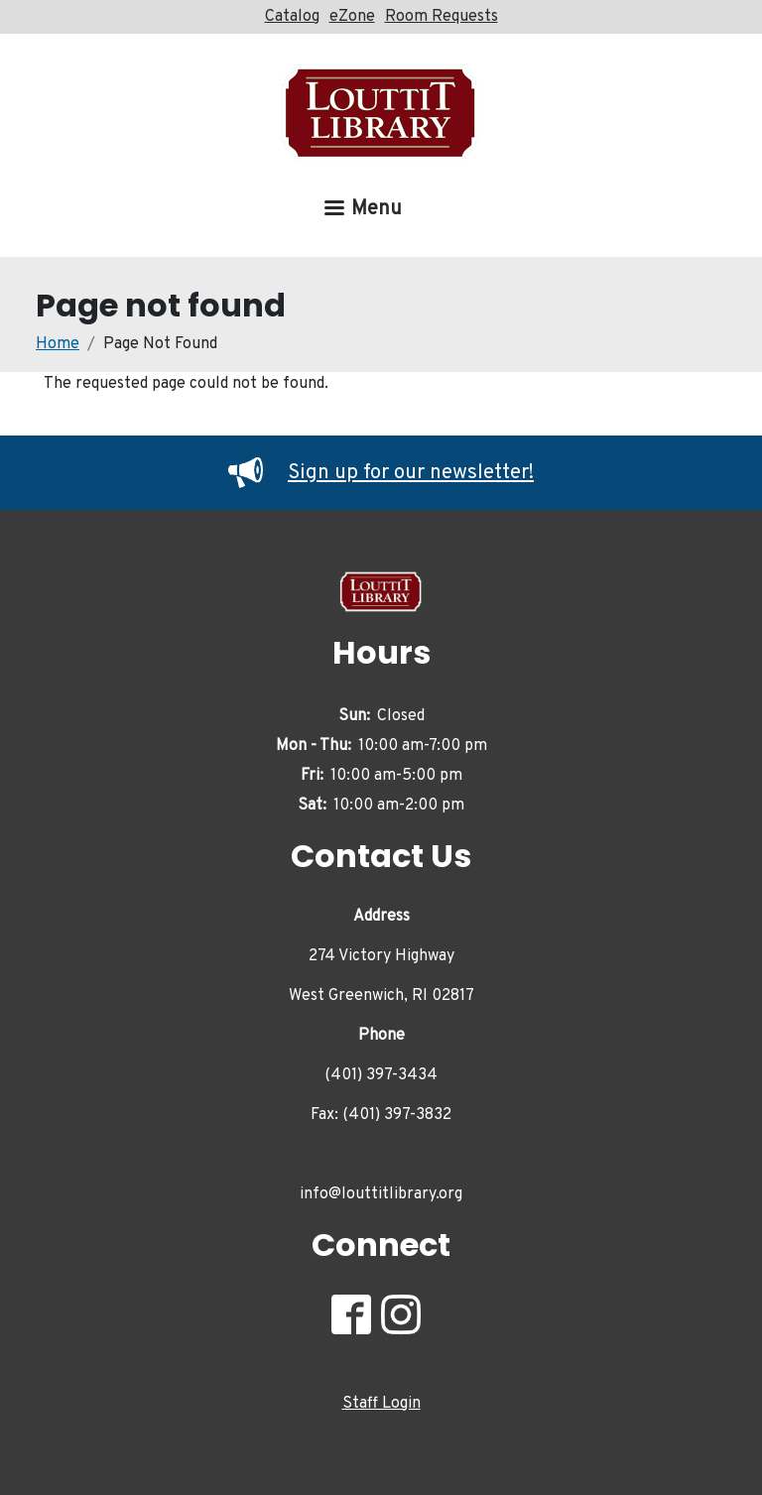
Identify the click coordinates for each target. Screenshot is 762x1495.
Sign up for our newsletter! (381, 473)
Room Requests (441, 17)
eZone (352, 17)
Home (57, 344)
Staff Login (381, 1404)
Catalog (292, 17)
